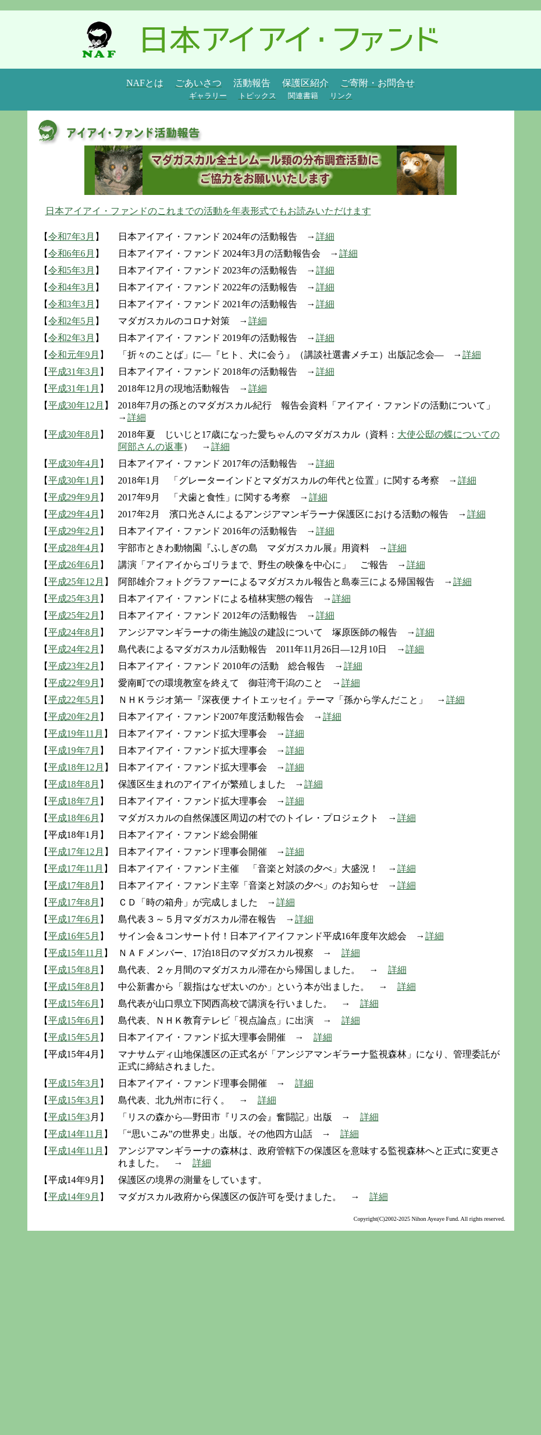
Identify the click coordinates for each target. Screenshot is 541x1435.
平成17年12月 (76, 852)
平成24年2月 (73, 649)
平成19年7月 (73, 750)
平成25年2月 (73, 615)
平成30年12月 (76, 405)
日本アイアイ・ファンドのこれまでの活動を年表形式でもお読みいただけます (208, 211)
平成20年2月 (73, 717)
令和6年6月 (71, 253)
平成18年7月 (73, 801)
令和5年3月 (71, 270)
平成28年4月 (73, 548)
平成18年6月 (73, 818)
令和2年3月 (71, 338)
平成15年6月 (73, 1003)
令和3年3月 (71, 304)
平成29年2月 (73, 531)
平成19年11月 (76, 733)
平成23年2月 (73, 666)
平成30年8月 (73, 434)
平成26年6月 (73, 565)
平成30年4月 (73, 463)
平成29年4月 (73, 514)
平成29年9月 (73, 497)
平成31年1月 (73, 388)
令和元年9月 (73, 355)
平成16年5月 (73, 936)
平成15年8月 (73, 970)
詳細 (325, 236)
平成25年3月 (73, 598)
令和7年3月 (71, 236)
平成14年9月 (73, 1197)
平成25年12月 (76, 582)
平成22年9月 (73, 683)
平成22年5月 (73, 700)
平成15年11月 (76, 953)
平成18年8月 (73, 784)
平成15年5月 (73, 1037)
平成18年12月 (76, 767)
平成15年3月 (73, 1083)
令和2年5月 (71, 321)
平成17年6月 (73, 919)
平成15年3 (69, 1117)
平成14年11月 (76, 1134)
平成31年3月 (73, 371)
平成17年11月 (76, 868)
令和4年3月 (71, 287)
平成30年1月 (73, 480)
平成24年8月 (73, 632)
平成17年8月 (73, 885)
